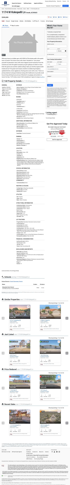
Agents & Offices (38, 3)
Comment (49, 76)
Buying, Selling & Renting (50, 1)
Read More (42, 77)
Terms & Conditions (30, 457)
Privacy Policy (29, 453)
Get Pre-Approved (57, 139)
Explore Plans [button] (10, 476)
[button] (65, 6)
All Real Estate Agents (17, 451)
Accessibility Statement (42, 457)
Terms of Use (59, 105)
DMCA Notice (29, 458)
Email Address (50, 66)
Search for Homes (17, 3)
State (58, 48)
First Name (49, 61)
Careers (64, 1)
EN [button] (68, 1)
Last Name (59, 61)
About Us (59, 1)
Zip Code (50, 54)
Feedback (28, 451)
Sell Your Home (28, 3)
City (48, 48)
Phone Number (50, 71)
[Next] (67, 318)
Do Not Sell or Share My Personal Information (37, 455)
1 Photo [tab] (5, 25)
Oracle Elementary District (16, 281)
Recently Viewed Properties (53, 6)
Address (50, 44)
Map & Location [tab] (14, 25)
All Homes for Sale (6, 451)
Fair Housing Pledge (38, 458)
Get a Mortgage (16, 6)
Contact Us (34, 451)
